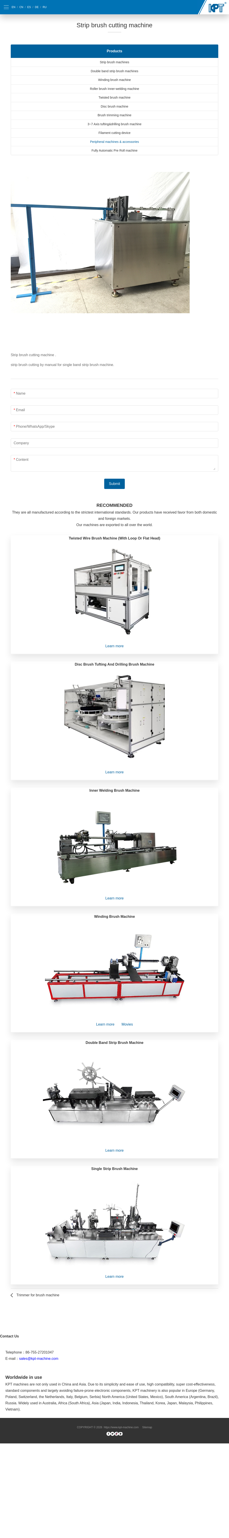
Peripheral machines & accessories (114, 142)
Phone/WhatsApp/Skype (35, 426)
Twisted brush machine (114, 97)
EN (13, 7)
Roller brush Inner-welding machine (114, 89)
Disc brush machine (114, 106)
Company (21, 443)
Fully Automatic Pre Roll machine (114, 150)
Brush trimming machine (114, 115)
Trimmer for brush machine (38, 1295)
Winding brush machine (114, 80)
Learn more (114, 646)
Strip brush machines (114, 62)
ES (29, 7)
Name (20, 393)
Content (22, 459)
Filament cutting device (114, 133)
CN (21, 7)
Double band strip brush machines (114, 71)
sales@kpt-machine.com (38, 1453)
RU (45, 7)
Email (20, 410)
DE (37, 7)
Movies (127, 1024)
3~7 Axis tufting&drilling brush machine (115, 124)
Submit (114, 484)
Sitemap (147, 1521)
